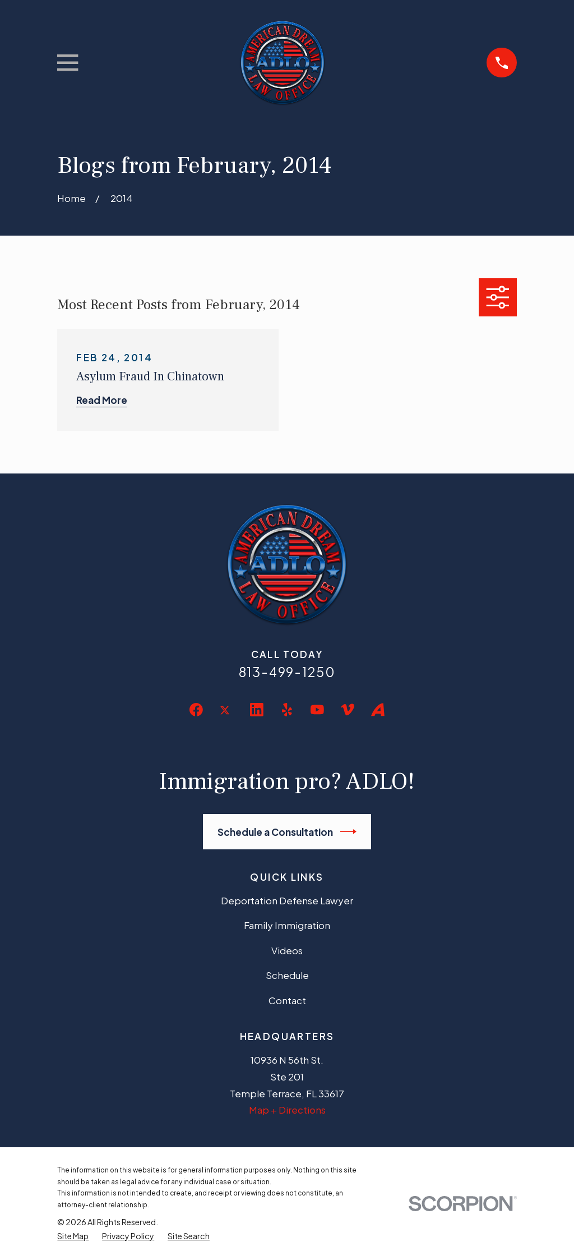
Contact (287, 1000)
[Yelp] (287, 709)
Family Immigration (287, 925)
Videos (287, 950)
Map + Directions (287, 1109)
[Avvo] (378, 709)
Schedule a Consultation (287, 832)
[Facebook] (196, 709)
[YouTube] (317, 709)
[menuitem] (73, 1236)
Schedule (287, 975)
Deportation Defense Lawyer (287, 900)
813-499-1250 (287, 672)
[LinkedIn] (256, 709)
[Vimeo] (347, 709)
